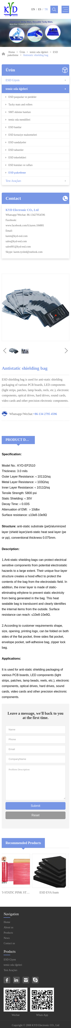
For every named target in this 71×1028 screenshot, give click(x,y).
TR (46, 9)
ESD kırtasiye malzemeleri (22, 134)
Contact (13, 198)
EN (33, 9)
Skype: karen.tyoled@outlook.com (23, 252)
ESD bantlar (14, 127)
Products (8, 932)
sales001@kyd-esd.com (18, 246)
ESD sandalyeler (17, 142)
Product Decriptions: (20, 440)
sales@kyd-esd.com (16, 241)
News (7, 938)
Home (11, 52)
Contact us (9, 943)
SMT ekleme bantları (19, 112)
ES (39, 9)
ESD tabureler (15, 150)
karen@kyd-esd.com (16, 236)
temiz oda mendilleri (19, 119)
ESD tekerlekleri (17, 157)
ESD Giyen (12, 80)
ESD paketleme (17, 172)
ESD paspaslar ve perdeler (22, 97)
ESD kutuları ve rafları (20, 165)
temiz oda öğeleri (39, 52)
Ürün (22, 52)
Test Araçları (13, 180)
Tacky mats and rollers (20, 104)
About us (8, 927)
